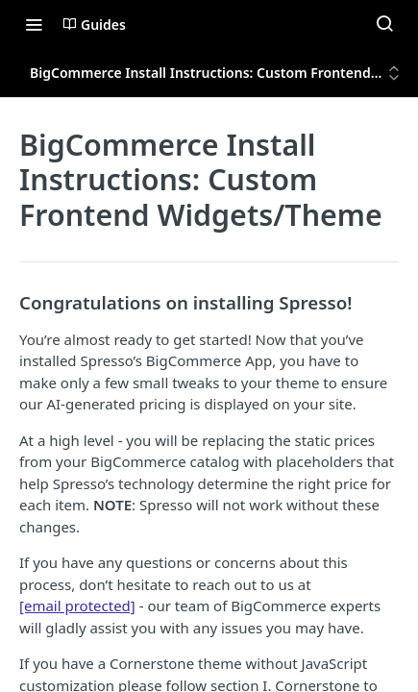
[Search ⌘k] (384, 24)
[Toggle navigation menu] (33, 24)
